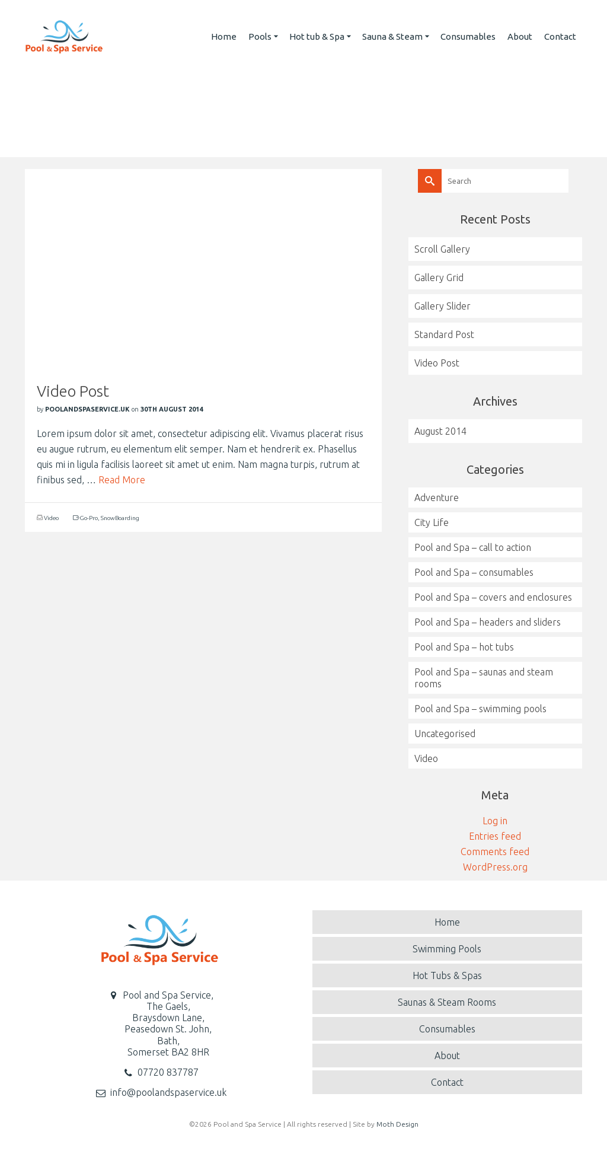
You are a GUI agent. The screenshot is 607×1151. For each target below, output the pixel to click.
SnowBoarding (120, 518)
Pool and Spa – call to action (472, 547)
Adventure (436, 497)
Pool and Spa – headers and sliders (487, 622)
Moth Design (397, 1124)
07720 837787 (168, 1072)
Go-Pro (89, 518)
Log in (495, 820)
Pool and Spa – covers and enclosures (493, 597)
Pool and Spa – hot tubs (464, 647)
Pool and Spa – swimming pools (480, 708)
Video (51, 518)
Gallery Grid (439, 277)
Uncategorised (444, 733)
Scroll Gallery (442, 249)
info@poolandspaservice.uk (168, 1092)
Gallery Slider (442, 306)
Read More (121, 479)
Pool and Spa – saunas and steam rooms (483, 678)
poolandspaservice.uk (87, 409)
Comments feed (495, 851)
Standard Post (444, 334)
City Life (431, 522)
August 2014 (440, 431)
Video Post (436, 363)
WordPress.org (495, 867)
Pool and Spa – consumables (473, 572)
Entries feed (495, 836)
